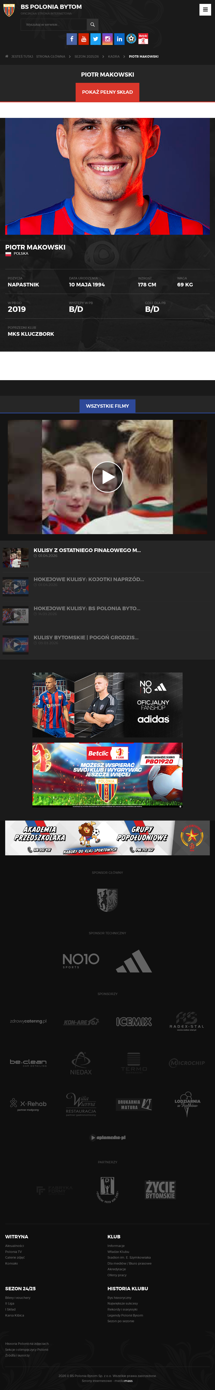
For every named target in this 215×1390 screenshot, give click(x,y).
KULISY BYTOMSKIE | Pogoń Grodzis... (107, 640)
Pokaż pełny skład (107, 92)
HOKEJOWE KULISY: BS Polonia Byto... (107, 611)
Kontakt (11, 1263)
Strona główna (50, 56)
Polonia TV (13, 1252)
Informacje (116, 1246)
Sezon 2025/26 (87, 56)
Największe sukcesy (123, 1303)
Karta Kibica (14, 1315)
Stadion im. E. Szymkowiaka (129, 1257)
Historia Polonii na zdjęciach (27, 1344)
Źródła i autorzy (17, 1355)
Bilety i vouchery (17, 1298)
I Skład (10, 1309)
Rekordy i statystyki (122, 1309)
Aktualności (14, 1246)
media (123, 1381)
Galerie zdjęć (15, 1257)
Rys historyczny (119, 1298)
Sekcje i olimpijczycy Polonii (26, 1350)
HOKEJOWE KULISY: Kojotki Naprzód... (107, 582)
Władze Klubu (118, 1252)
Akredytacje (117, 1269)
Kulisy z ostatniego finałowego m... (107, 553)
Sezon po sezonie (121, 1321)
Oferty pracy (117, 1275)
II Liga (9, 1303)
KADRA (114, 56)
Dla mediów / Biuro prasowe (130, 1263)
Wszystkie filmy (107, 406)
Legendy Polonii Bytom (125, 1315)
